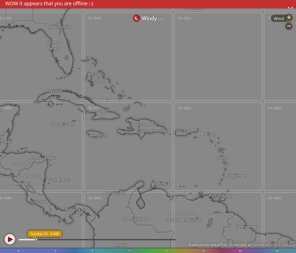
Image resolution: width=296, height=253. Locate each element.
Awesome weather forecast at (238, 244)
